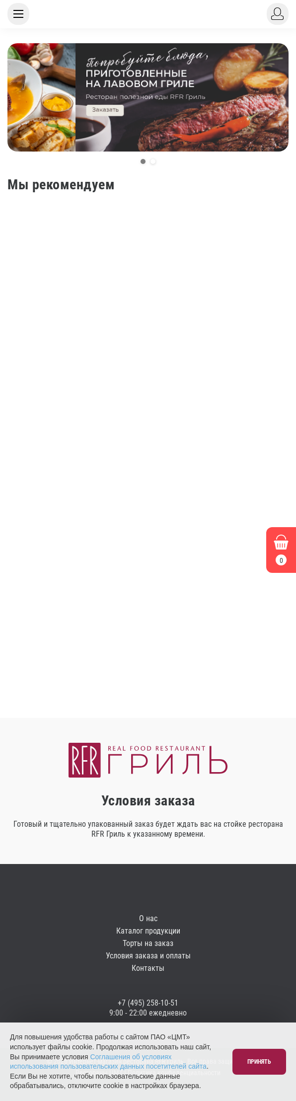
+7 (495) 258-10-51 (148, 1003)
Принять (259, 1061)
